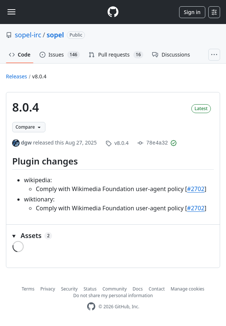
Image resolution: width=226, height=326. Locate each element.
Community (114, 289)
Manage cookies (187, 289)
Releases (16, 76)
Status (89, 289)
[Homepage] (113, 12)
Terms (28, 289)
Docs (138, 289)
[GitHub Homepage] (91, 306)
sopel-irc (28, 34)
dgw (26, 142)
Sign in (192, 12)
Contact (157, 289)
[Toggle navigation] (11, 11)
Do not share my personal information (113, 295)
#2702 (196, 189)
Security (69, 289)
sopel (55, 34)
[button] (113, 236)
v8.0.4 (39, 76)
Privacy (47, 289)
